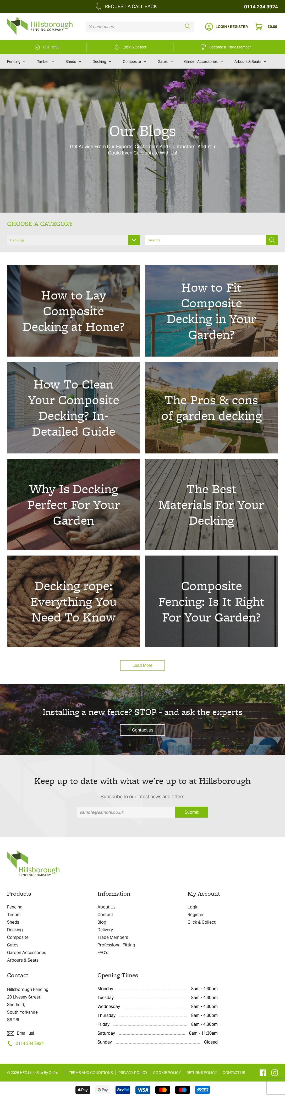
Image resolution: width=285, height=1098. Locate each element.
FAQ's (102, 952)
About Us (106, 907)
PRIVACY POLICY (132, 1072)
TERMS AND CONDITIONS (91, 1072)
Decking (101, 61)
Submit (192, 812)
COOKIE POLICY (167, 1072)
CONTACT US (234, 1072)
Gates (165, 61)
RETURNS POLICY (202, 1072)
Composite (134, 61)
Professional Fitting (116, 945)
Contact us (142, 730)
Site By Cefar (47, 1072)
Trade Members (112, 937)
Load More (143, 665)
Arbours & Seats (250, 61)
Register (196, 914)
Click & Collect (202, 922)
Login (193, 907)
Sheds (73, 61)
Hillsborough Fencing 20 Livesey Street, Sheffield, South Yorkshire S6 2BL (27, 1005)
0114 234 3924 (261, 7)
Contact (105, 914)
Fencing (16, 61)
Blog (101, 922)
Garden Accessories (203, 61)
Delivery (105, 930)
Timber (45, 61)
